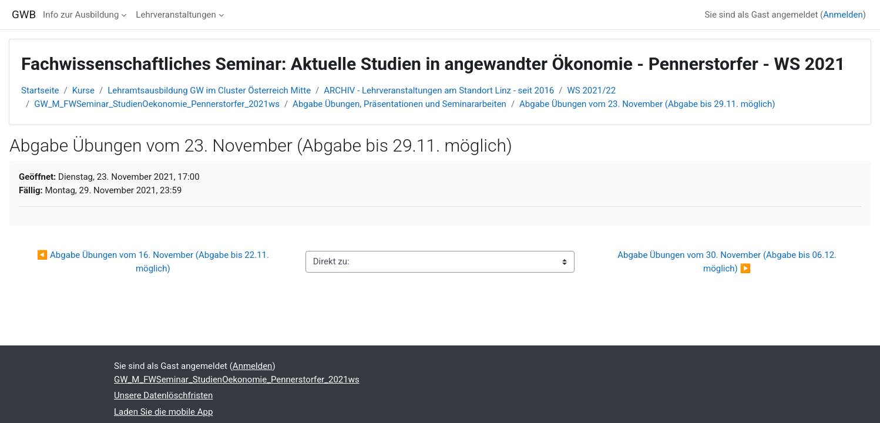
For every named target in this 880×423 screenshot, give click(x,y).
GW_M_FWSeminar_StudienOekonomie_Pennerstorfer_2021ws (157, 104)
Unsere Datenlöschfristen (163, 395)
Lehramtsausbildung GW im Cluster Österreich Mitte (209, 90)
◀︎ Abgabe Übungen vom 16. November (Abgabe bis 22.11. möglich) (154, 262)
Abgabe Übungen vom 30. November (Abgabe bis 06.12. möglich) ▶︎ (728, 262)
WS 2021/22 (591, 90)
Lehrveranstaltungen (176, 14)
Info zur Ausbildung (81, 14)
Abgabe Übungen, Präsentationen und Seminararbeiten (399, 104)
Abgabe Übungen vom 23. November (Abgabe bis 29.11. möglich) (647, 104)
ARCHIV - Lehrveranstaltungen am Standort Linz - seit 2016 (439, 90)
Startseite (40, 90)
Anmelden (843, 14)
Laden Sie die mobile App (163, 412)
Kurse (83, 90)
